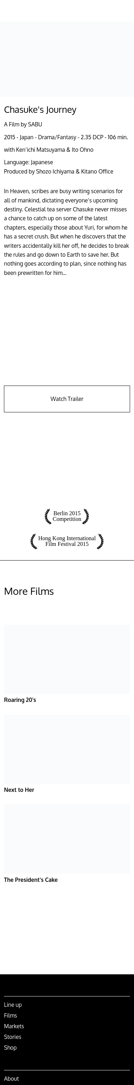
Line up (13, 1004)
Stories (12, 1036)
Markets (14, 1026)
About (11, 1078)
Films (10, 1015)
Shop (10, 1047)
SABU (35, 124)
